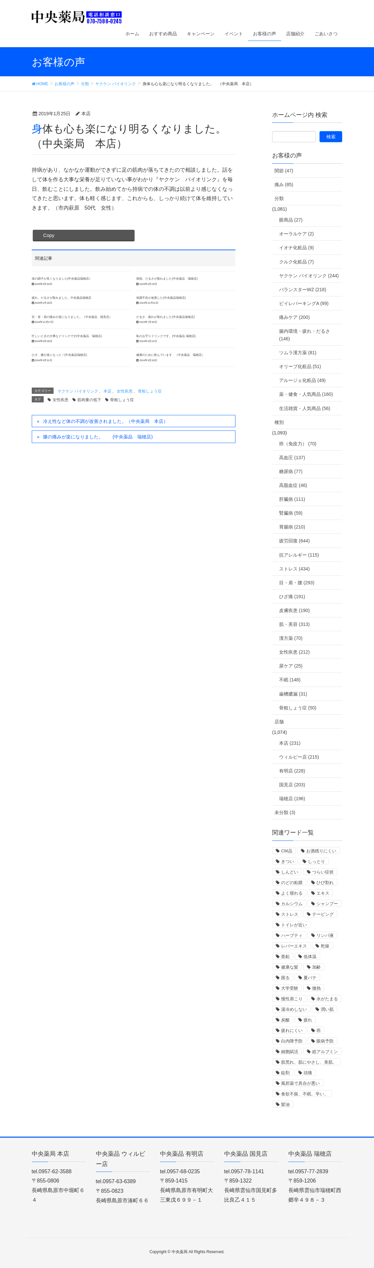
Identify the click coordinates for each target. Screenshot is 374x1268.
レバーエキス (294, 945)
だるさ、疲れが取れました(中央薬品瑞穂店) (165, 317)
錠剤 (285, 1072)
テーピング (323, 914)
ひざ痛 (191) (292, 596)
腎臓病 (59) (291, 513)
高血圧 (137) (292, 457)
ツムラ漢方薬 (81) (297, 352)
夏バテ (310, 977)
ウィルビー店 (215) (299, 757)
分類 (279, 198)
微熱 (316, 988)
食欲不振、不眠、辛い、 (304, 1093)
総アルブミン (325, 1051)
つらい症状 (323, 872)
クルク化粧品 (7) (296, 261)
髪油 (285, 1104)
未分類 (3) (284, 812)
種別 (279, 422)
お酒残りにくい (321, 850)
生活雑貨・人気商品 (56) (304, 408)
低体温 (310, 956)
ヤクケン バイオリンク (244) (309, 275)
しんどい (289, 872)
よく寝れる (292, 893)
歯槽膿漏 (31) (293, 694)
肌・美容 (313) (294, 624)
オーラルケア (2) (296, 233)
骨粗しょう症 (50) (297, 707)
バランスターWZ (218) (302, 289)
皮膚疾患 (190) (294, 610)
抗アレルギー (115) (299, 555)
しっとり (316, 861)
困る (285, 977)
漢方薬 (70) (291, 638)
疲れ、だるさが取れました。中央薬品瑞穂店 (61, 297)
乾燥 (325, 945)
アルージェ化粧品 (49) (302, 380)
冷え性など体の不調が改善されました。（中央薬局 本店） (105, 421)
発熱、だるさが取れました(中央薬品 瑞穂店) (167, 278)
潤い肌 (327, 1009)
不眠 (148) (290, 679)
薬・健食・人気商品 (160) (306, 394)
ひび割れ (325, 882)
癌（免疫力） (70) (297, 443)
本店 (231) (290, 743)
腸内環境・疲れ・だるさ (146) (304, 334)
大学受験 (289, 988)
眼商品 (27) (291, 220)
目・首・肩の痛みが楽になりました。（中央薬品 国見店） (72, 317)
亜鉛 (285, 956)
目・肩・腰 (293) (296, 582)
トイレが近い (294, 924)
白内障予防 (292, 1041)
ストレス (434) (294, 568)
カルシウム (292, 903)
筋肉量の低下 (89, 399)
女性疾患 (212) (294, 652)
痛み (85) (283, 184)
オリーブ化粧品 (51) (300, 366)
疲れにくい (292, 1030)
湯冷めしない (294, 1009)
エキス (322, 893)
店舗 (279, 721)
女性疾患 (125, 391)
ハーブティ (292, 935)
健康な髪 (289, 967)
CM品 (286, 850)
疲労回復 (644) (294, 540)
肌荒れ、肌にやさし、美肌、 (309, 1062)
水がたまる (327, 998)
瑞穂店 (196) (292, 798)
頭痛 (308, 1072)
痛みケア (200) (294, 317)
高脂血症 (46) (293, 485)
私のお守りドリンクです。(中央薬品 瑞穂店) (165, 336)
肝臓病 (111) (292, 499)
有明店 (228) (292, 770)
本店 (107, 391)
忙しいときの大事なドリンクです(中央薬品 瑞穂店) (67, 336)
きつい (287, 861)
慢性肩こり (292, 998)
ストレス (289, 914)
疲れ (308, 1019)
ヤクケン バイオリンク (78, 391)
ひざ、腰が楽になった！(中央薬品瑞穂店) (59, 355)
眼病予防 (325, 1041)
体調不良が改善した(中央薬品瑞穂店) (161, 297)
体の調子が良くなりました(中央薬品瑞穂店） (62, 278)
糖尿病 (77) (291, 471)
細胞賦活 (289, 1051)
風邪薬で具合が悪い (300, 1083)
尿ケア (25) (291, 665)
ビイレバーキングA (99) (303, 303)
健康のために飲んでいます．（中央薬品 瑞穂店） (170, 355)
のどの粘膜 (292, 882)
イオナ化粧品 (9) (296, 247)
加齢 (316, 967)
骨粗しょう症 (150, 391)
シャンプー (327, 903)
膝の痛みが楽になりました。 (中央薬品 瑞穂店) (97, 436)
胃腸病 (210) (292, 527)
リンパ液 (325, 935)
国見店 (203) (292, 784)
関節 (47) (283, 170)
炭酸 (285, 1019)
